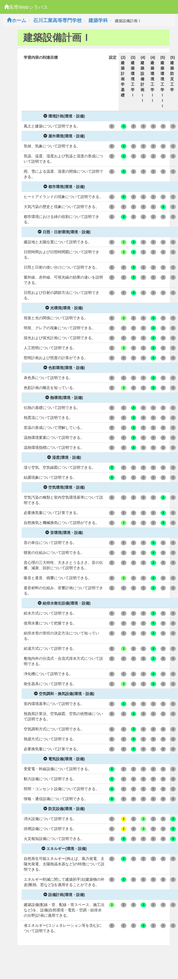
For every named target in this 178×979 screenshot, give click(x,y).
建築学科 (98, 20)
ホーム (16, 20)
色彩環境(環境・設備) (64, 368)
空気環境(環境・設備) (64, 487)
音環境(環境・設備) (64, 532)
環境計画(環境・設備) (64, 116)
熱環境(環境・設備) (64, 397)
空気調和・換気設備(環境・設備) (64, 694)
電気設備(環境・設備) (64, 759)
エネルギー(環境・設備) (64, 848)
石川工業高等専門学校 (57, 20)
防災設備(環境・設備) (64, 809)
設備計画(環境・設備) (64, 895)
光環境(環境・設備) (64, 308)
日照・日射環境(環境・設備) (64, 232)
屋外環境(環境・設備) (64, 136)
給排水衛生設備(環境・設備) (64, 603)
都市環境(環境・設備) (64, 187)
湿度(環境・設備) (64, 457)
